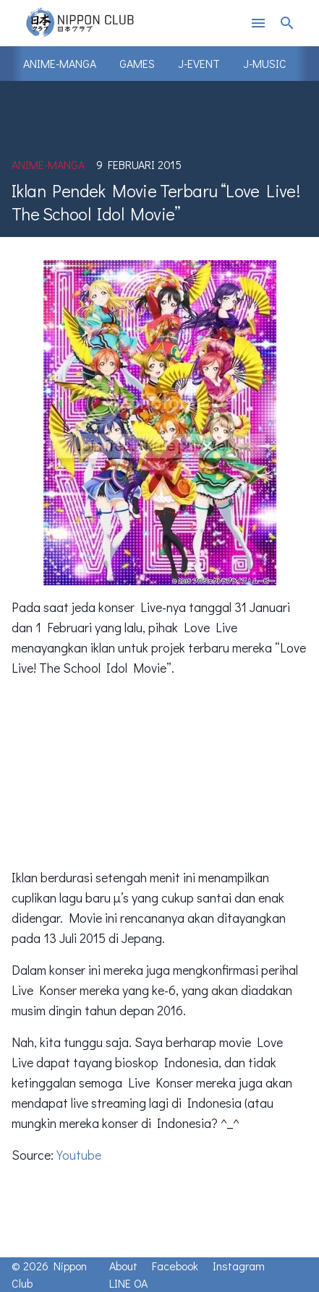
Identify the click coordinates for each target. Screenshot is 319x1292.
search (287, 23)
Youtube (78, 1154)
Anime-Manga (59, 63)
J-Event (199, 63)
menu (258, 23)
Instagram (239, 1265)
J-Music (264, 63)
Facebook (175, 1265)
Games (137, 63)
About (123, 1265)
